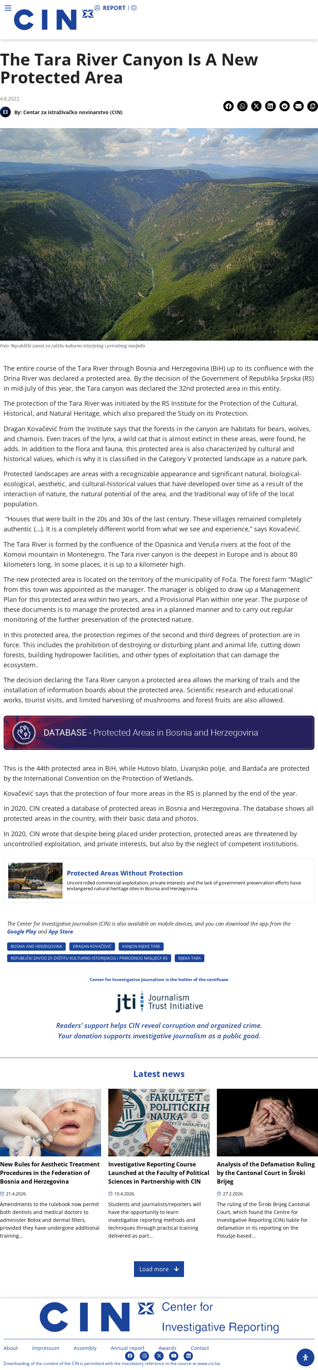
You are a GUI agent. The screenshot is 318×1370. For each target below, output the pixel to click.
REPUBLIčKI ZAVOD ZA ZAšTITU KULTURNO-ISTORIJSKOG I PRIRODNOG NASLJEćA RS (89, 958)
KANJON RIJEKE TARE (141, 946)
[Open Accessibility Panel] (305, 1357)
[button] (228, 106)
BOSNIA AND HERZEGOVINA (36, 946)
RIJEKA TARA (189, 958)
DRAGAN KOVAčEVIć (92, 946)
